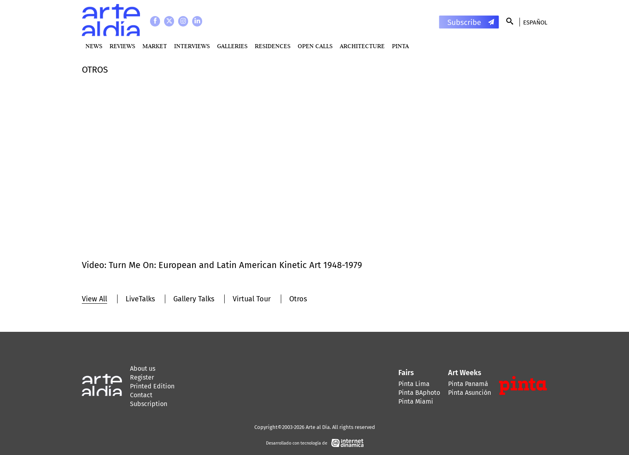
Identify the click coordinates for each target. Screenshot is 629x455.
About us (142, 368)
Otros (298, 299)
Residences (272, 46)
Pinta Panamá (468, 384)
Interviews (192, 46)
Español (535, 22)
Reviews (122, 46)
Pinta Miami (415, 401)
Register (142, 377)
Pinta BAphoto (419, 392)
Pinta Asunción (469, 392)
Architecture (362, 46)
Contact (141, 395)
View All (94, 299)
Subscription (148, 404)
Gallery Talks (193, 299)
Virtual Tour (252, 299)
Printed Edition (152, 386)
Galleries (232, 46)
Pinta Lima (414, 384)
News (93, 46)
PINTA (400, 46)
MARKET (154, 46)
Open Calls (315, 46)
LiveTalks (140, 299)
